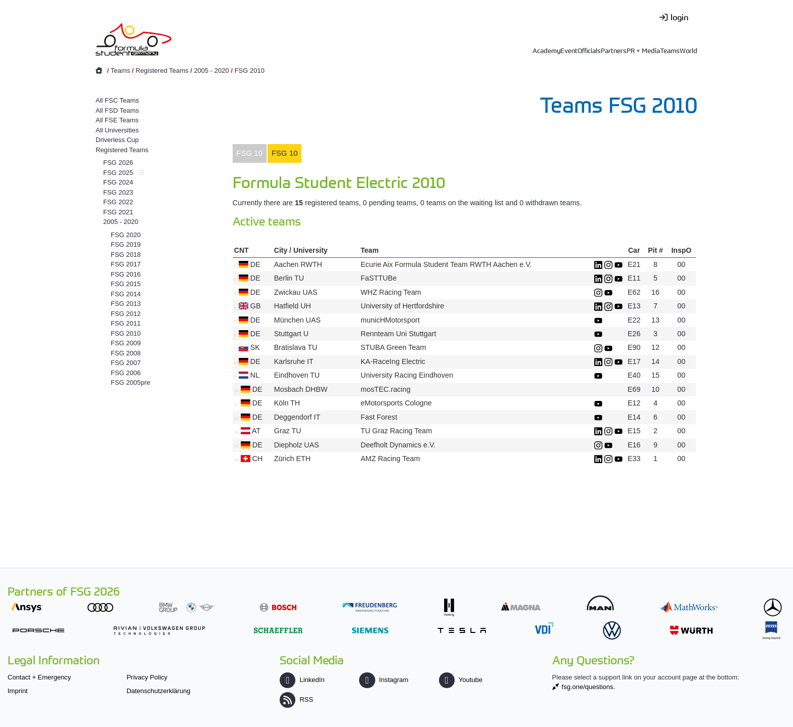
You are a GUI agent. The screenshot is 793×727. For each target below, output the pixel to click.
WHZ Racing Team (391, 292)
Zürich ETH (292, 459)
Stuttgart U (291, 334)
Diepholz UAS (296, 445)
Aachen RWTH (298, 264)
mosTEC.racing (386, 389)
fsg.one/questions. (588, 687)
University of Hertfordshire (402, 306)
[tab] (250, 153)
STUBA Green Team (393, 347)
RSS (296, 699)
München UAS (297, 320)
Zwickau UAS (296, 292)
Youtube (460, 680)
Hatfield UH (292, 306)
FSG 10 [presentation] (249, 153)
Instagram (383, 680)
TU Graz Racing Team (396, 431)
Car (634, 250)
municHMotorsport (390, 320)
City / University (301, 250)
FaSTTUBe (379, 278)
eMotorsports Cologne (396, 403)
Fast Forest (379, 417)
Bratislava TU (296, 347)
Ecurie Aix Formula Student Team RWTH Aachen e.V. (446, 264)
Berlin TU (289, 278)
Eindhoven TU (297, 375)
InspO (681, 250)
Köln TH (287, 403)
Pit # (655, 250)
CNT (241, 250)
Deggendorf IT (297, 417)
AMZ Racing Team (390, 459)
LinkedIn (302, 680)
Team (370, 250)
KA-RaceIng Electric (393, 361)
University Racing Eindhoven (407, 375)
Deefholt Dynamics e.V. (398, 445)
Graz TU (287, 431)
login (679, 17)
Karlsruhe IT (294, 361)
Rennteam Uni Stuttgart (398, 334)
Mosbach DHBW (301, 389)
